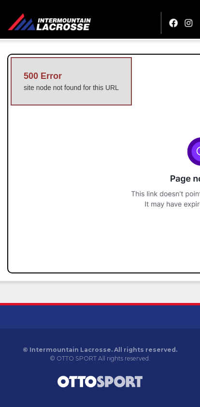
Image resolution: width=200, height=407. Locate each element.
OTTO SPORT (77, 358)
